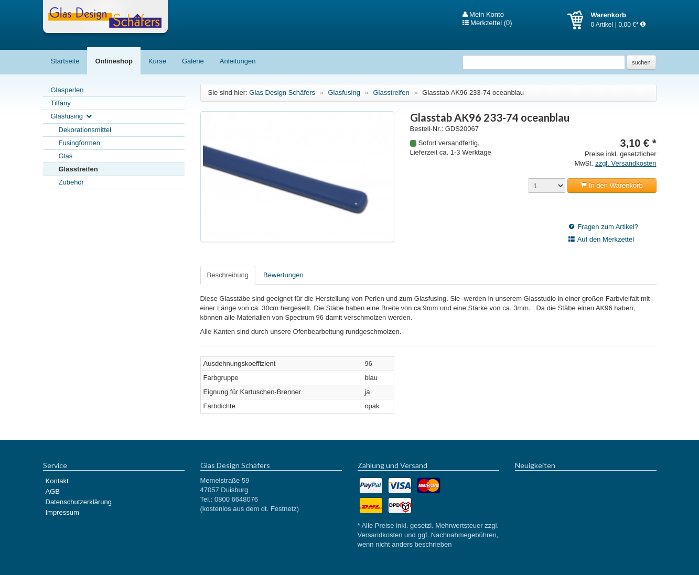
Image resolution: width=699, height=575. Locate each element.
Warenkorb (579, 19)
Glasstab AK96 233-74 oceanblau (473, 92)
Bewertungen (283, 275)
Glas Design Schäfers (105, 18)
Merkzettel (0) (487, 23)
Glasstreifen (78, 169)
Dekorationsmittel (85, 130)
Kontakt (57, 481)
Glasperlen (67, 90)
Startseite (65, 61)
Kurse (157, 61)
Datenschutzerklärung (79, 502)
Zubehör (71, 182)
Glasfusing (72, 117)
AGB (53, 491)
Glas (66, 156)
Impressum (62, 512)
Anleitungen (238, 61)
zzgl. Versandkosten (625, 163)
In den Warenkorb (611, 185)
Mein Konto (483, 14)
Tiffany (61, 103)
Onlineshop (114, 61)
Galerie (193, 61)
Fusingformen (79, 143)
